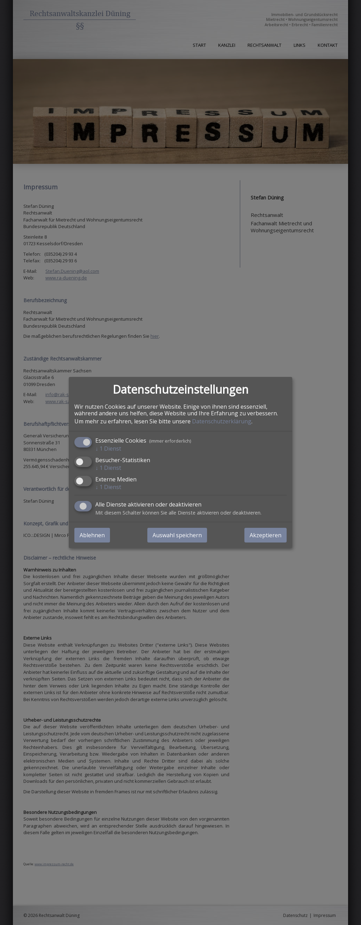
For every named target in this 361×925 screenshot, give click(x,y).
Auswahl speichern (177, 535)
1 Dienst (108, 448)
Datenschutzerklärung (221, 421)
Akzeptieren (265, 535)
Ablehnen (92, 535)
